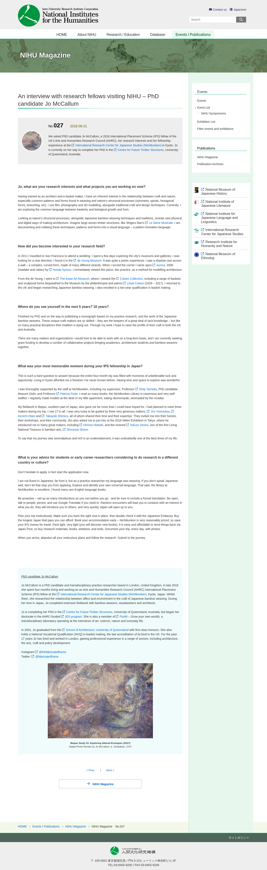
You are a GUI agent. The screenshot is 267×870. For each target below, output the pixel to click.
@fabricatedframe (46, 656)
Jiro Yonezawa (160, 411)
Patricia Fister (69, 393)
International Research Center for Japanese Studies (222, 232)
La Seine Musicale (161, 222)
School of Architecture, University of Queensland (97, 630)
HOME (61, 35)
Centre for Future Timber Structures (141, 150)
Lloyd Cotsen (135, 283)
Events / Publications (192, 35)
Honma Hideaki (93, 425)
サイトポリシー (239, 837)
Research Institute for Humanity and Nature (219, 244)
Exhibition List (206, 121)
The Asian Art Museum (74, 278)
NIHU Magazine (103, 784)
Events (202, 92)
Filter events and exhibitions (215, 128)
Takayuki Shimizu (57, 416)
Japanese (238, 9)
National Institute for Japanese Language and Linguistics (219, 217)
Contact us (218, 9)
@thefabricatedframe (52, 652)
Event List (203, 107)
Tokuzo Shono (139, 425)
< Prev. (90, 770)
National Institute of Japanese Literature (217, 203)
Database (157, 35)
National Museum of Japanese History (218, 191)
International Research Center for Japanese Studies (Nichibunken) (118, 145)
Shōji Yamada (148, 389)
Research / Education (123, 35)
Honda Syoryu (62, 269)
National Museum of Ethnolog (218, 256)
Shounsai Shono (77, 429)
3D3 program (73, 616)
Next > (110, 770)
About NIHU (86, 35)
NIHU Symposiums (213, 113)
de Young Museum (89, 260)
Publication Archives (210, 164)
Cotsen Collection (131, 278)
